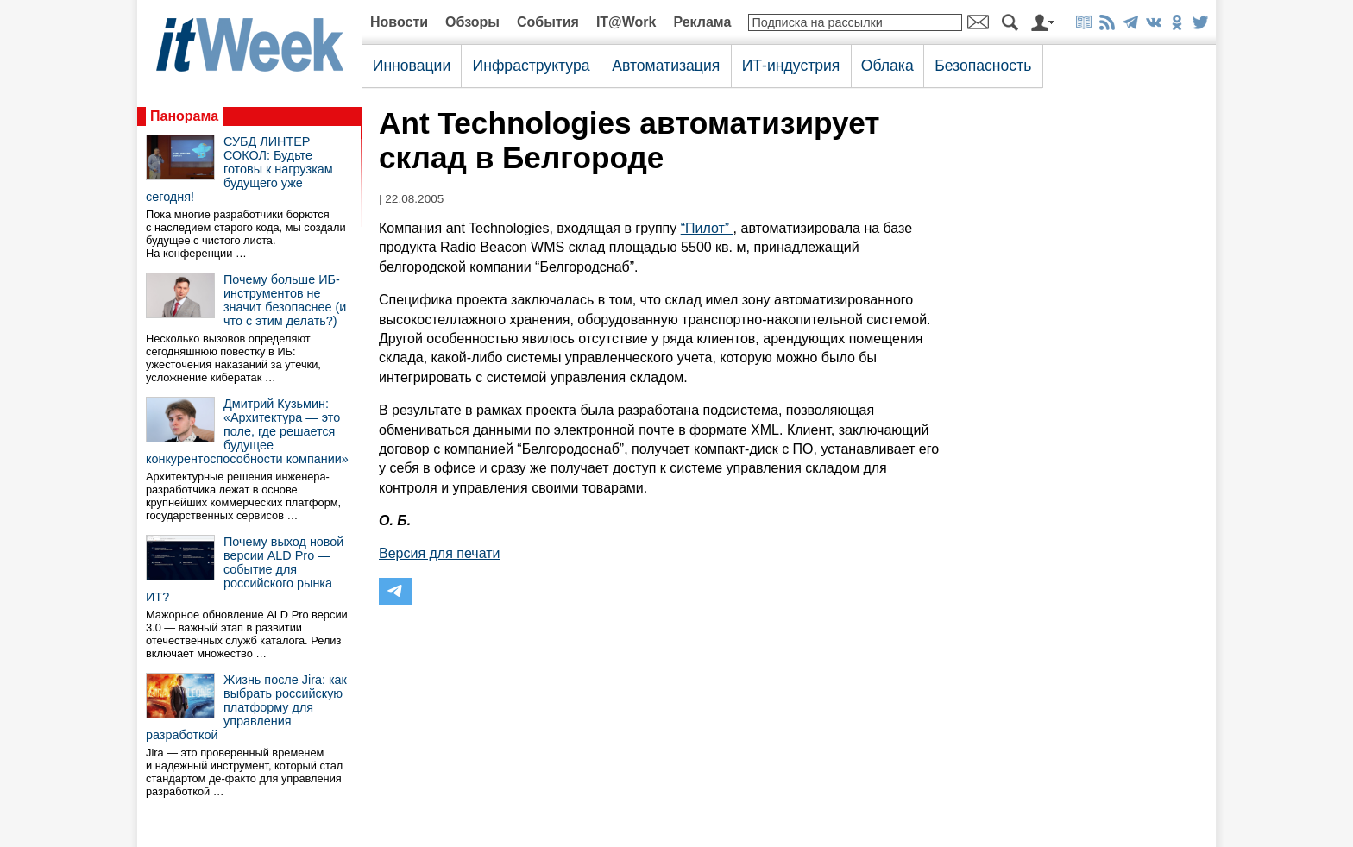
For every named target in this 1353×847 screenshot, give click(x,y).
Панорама (184, 116)
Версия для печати (439, 553)
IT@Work (626, 22)
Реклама (702, 22)
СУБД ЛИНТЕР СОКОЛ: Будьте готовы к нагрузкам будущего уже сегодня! (239, 169)
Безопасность (983, 65)
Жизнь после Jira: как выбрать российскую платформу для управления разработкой (246, 707)
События (548, 22)
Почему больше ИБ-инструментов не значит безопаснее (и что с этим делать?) (284, 300)
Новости (399, 22)
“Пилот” (707, 228)
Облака (887, 65)
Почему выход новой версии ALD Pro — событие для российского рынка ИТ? (244, 569)
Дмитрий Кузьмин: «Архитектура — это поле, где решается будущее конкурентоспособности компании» (247, 431)
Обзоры (472, 22)
